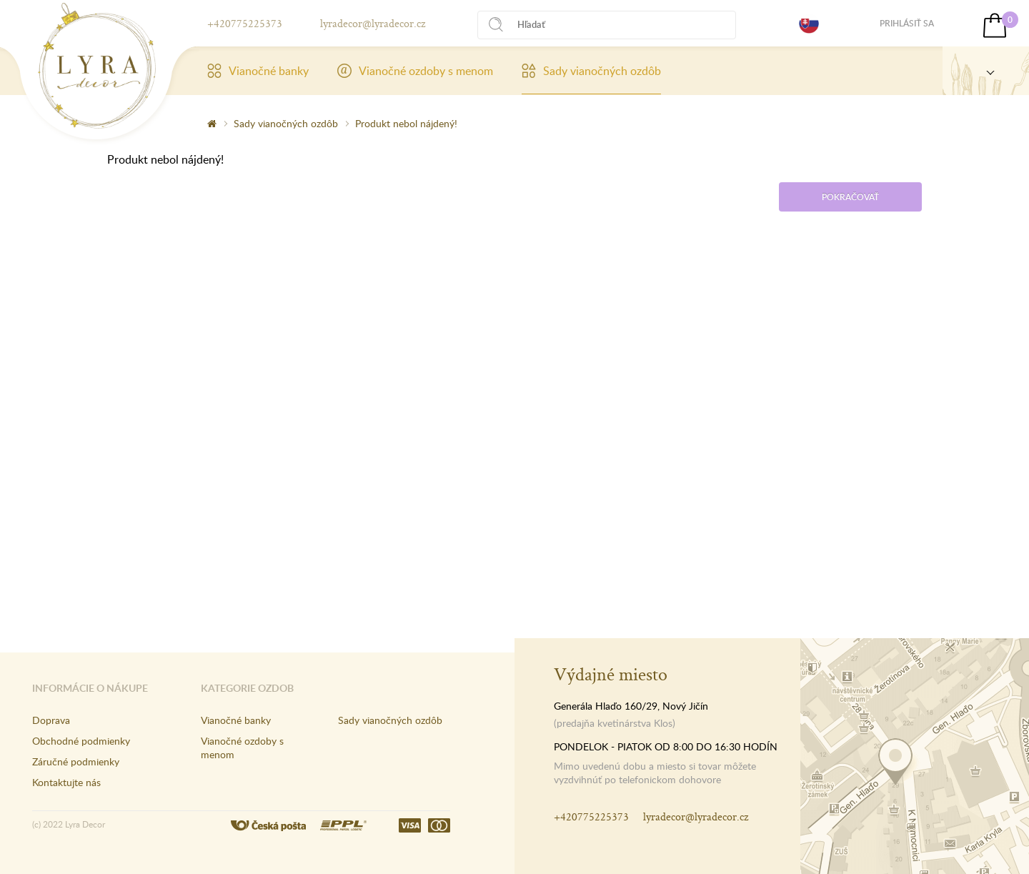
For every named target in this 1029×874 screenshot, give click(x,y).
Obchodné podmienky (81, 741)
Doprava (51, 720)
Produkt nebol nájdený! (406, 123)
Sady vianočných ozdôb (591, 71)
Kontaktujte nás (66, 782)
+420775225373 (244, 23)
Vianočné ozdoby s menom (415, 71)
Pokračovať (850, 197)
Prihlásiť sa (907, 23)
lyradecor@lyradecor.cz (372, 23)
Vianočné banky (258, 71)
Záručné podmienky (75, 761)
